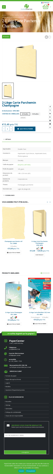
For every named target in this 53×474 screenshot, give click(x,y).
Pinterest (50, 120)
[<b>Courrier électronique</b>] (26, 354)
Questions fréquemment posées (15, 390)
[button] (4, 7)
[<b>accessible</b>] (26, 360)
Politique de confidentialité (13, 412)
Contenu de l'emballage (10, 114)
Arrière (6, 36)
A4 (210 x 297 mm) (24, 165)
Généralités (9, 408)
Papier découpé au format (13, 379)
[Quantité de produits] (7, 129)
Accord (21, 471)
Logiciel (8, 383)
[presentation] (19, 447)
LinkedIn (50, 113)
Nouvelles (8, 401)
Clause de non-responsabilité (14, 416)
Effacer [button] (23, 117)
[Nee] (50, 468)
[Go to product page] (13, 223)
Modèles (8, 386)
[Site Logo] (26, 7)
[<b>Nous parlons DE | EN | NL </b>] (26, 366)
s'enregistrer (25, 452)
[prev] (46, 37)
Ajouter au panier (26, 129)
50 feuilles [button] (35, 114)
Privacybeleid (31, 471)
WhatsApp (50, 127)
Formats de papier (11, 376)
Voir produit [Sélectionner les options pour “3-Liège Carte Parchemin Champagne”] (39, 255)
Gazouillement (50, 110)
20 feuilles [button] (25, 114)
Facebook (50, 106)
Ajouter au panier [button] (14, 252)
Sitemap (8, 405)
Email (50, 124)
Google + (50, 117)
